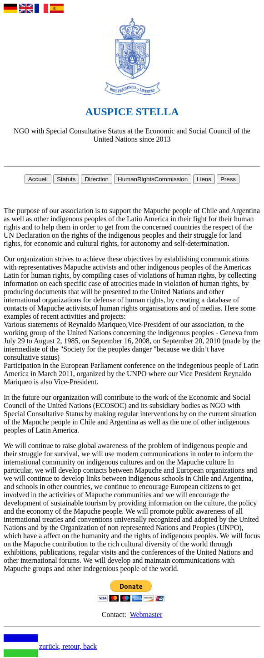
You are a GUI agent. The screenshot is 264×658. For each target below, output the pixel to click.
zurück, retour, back (68, 646)
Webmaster (146, 614)
